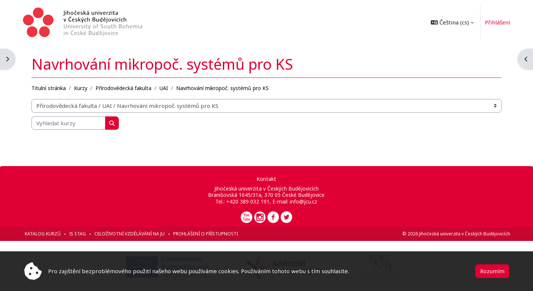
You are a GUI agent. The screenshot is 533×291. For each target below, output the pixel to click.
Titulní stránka (49, 87)
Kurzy (81, 87)
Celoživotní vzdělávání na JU (130, 234)
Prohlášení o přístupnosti (206, 234)
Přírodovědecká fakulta (124, 87)
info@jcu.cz (303, 201)
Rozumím (492, 271)
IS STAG (78, 234)
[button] (451, 22)
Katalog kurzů (43, 234)
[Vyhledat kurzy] (69, 123)
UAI (164, 87)
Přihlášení (496, 22)
